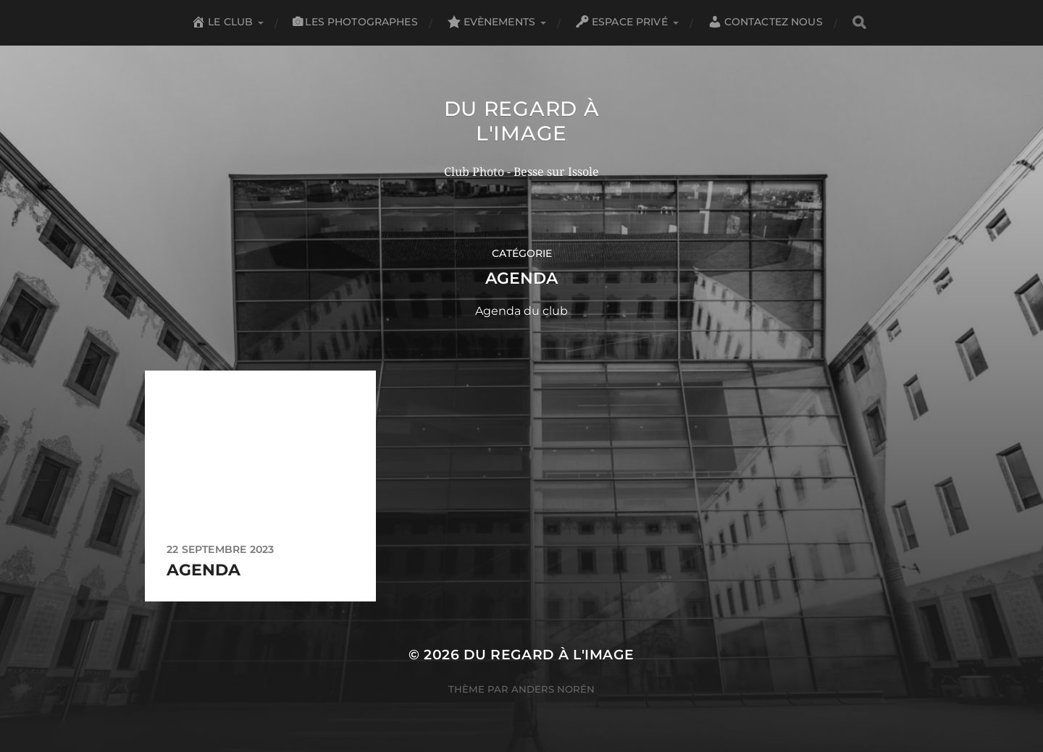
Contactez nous (765, 21)
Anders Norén (553, 689)
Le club (222, 21)
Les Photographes (355, 21)
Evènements (491, 21)
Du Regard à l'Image (522, 120)
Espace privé (621, 21)
